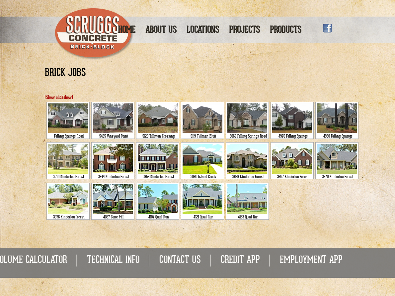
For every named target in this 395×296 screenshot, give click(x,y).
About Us (161, 30)
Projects (244, 30)
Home (126, 30)
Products (285, 30)
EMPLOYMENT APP (311, 260)
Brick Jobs (65, 73)
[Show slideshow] (59, 97)
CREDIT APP (240, 260)
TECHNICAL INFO (113, 260)
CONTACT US (180, 260)
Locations (203, 30)
